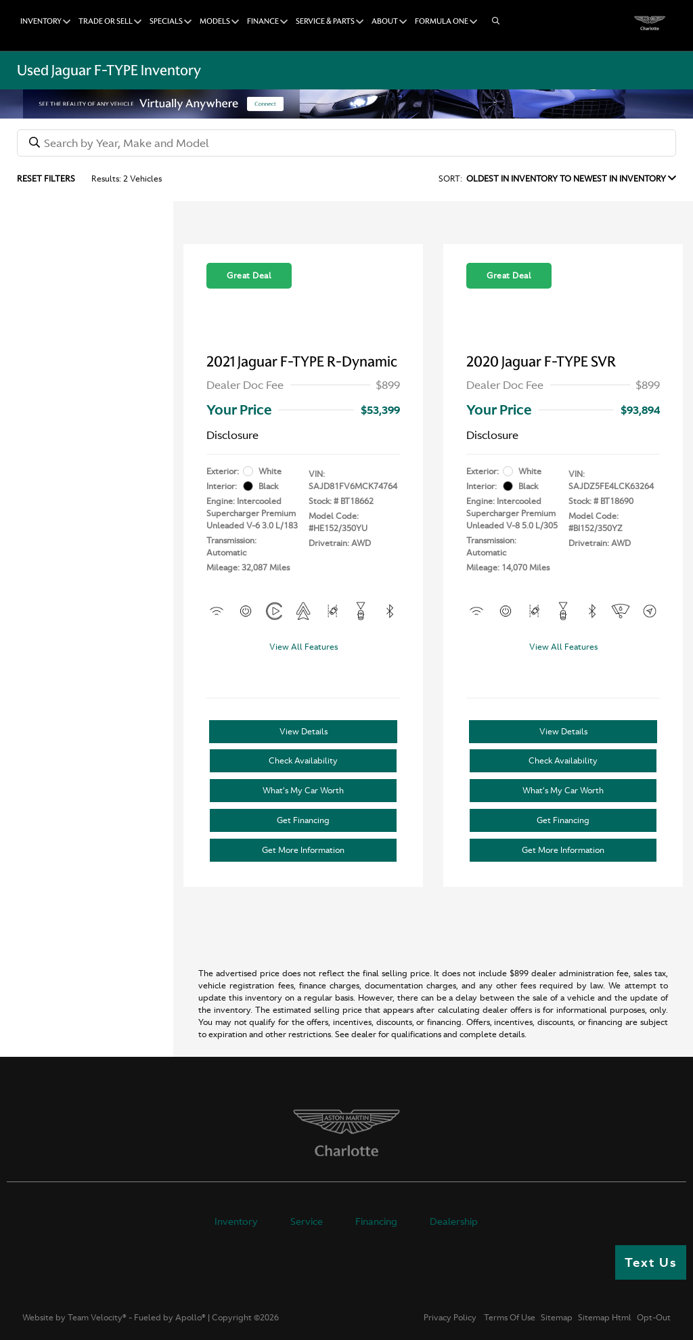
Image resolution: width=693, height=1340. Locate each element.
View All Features (303, 647)
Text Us (651, 1262)
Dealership (454, 1221)
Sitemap (557, 1317)
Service (306, 1221)
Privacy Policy (450, 1317)
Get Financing (303, 820)
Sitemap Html (604, 1317)
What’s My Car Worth (303, 790)
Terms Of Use (508, 1317)
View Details (304, 731)
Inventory (236, 1221)
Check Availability (303, 760)
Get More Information (303, 850)
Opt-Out (654, 1317)
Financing (376, 1221)
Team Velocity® (97, 1317)
